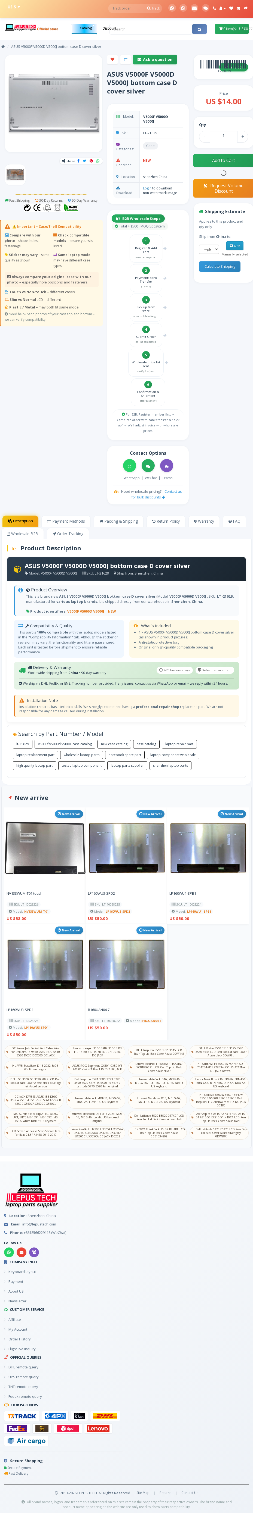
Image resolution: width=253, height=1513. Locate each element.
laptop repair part (179, 744)
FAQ (234, 521)
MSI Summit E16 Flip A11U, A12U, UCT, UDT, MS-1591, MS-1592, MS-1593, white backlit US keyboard (32, 1117)
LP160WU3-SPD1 (20, 1009)
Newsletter (15, 1301)
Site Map (143, 1492)
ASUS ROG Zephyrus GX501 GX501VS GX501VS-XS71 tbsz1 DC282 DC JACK (95, 1067)
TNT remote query (21, 1386)
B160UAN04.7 (98, 1009)
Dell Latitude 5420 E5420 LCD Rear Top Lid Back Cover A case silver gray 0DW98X (218, 1132)
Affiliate (12, 1319)
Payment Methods (66, 521)
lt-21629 (22, 744)
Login (147, 188)
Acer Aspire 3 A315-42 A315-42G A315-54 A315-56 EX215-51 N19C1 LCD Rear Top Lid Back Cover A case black (218, 1117)
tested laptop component (82, 765)
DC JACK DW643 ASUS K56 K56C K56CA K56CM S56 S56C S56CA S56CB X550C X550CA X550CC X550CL (33, 1100)
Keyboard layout (20, 1271)
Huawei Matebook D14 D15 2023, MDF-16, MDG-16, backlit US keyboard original (95, 1117)
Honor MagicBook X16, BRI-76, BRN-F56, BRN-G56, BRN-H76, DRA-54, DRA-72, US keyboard (218, 1082)
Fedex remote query (23, 1396)
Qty (202, 124)
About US (14, 1291)
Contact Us (189, 1492)
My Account (15, 1329)
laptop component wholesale (173, 755)
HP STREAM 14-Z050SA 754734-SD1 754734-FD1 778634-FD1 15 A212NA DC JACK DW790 (218, 1067)
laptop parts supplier (127, 765)
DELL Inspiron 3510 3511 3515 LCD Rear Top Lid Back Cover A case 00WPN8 (157, 1052)
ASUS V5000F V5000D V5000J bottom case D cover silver (56, 46)
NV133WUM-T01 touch (24, 893)
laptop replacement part (35, 755)
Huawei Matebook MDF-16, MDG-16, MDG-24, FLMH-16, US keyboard (94, 1100)
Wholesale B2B (22, 533)
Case (150, 145)
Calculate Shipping (220, 266)
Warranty (204, 521)
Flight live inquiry (20, 1348)
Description (20, 520)
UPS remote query (21, 1376)
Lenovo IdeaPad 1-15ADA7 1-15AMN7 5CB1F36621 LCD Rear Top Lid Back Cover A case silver (156, 1067)
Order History (17, 1339)
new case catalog (114, 744)
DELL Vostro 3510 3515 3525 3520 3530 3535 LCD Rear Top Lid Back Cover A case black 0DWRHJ (218, 1051)
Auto (235, 246)
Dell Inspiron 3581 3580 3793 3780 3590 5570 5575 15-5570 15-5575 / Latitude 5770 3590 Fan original (94, 1082)
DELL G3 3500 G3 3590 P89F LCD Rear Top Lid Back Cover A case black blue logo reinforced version (33, 1082)
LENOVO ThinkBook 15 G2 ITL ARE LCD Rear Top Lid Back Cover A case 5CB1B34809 (157, 1132)
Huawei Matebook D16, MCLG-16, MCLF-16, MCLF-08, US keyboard (155, 1100)
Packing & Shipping (118, 521)
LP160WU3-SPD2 (101, 893)
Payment (13, 1281)
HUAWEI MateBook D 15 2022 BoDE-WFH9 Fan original (32, 1067)
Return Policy (166, 521)
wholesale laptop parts (81, 755)
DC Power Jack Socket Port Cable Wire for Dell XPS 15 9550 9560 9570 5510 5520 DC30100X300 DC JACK (33, 1051)
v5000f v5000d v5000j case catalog (65, 744)
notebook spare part (125, 755)
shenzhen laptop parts (170, 765)
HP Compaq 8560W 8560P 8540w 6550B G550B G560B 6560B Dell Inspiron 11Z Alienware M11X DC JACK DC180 (218, 1100)
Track (153, 8)
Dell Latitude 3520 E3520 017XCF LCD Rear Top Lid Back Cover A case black (157, 1117)
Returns (165, 1492)
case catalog (146, 744)
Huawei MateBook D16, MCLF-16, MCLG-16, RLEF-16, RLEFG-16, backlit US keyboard (156, 1082)
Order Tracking (68, 533)
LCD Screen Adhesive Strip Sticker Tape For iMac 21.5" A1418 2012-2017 (33, 1133)
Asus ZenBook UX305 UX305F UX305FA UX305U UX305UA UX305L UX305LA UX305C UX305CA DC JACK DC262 (95, 1132)
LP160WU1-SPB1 (182, 893)
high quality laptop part (34, 765)
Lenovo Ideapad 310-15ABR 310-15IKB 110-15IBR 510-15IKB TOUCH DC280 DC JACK (94, 1051)
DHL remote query (21, 1367)
